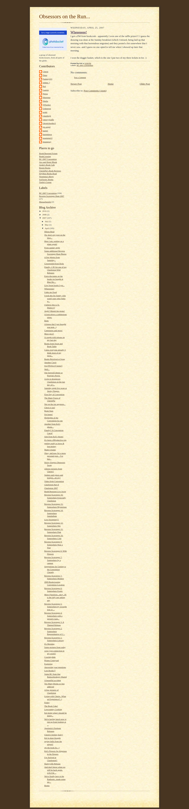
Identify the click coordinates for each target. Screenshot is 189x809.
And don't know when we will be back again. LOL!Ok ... (54, 770)
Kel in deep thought (52, 738)
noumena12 (47, 138)
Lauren (46, 90)
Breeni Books (44, 168)
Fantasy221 (47, 79)
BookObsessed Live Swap (55, 491)
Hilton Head (49, 231)
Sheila (45, 101)
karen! (45, 131)
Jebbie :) (46, 83)
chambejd (47, 116)
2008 (44, 214)
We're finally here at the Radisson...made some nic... (55, 779)
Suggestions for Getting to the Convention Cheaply (55, 569)
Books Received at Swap (54, 359)
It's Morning (49, 644)
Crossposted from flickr (54, 263)
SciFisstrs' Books (46, 179)
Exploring (48, 664)
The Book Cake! (51, 706)
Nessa (45, 94)
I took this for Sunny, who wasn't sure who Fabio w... (55, 298)
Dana (45, 75)
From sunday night (52, 248)
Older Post (145, 83)
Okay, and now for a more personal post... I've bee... (55, 456)
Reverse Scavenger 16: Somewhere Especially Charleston (55, 498)
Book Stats (48, 411)
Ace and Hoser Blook (48, 162)
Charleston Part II (51, 485)
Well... (47, 369)
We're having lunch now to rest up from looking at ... (55, 722)
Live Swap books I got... (54, 285)
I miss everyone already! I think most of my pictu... (55, 353)
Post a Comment (80, 78)
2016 (44, 211)
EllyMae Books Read (48, 173)
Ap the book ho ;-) (52, 748)
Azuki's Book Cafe (47, 165)
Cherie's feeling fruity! (53, 735)
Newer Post (76, 83)
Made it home (50, 450)
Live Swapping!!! (51, 519)
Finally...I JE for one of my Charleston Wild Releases (55, 270)
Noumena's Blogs (46, 176)
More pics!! (49, 334)
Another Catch (50, 362)
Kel (44, 86)
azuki (45, 112)
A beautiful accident (52, 680)
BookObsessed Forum (48, 153)
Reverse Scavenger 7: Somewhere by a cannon (53, 560)
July (47, 221)
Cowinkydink (50, 657)
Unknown (47, 108)
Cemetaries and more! (53, 330)
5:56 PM (88, 63)
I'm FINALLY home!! (53, 366)
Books (47, 785)
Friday (47, 702)
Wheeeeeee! (49, 289)
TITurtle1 (47, 105)
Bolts (46, 321)
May (47, 225)
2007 (44, 218)
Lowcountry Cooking (53, 709)
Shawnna (46, 97)
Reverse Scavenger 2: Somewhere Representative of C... (54, 631)
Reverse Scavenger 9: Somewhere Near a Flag (53, 545)
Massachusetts (45, 202)
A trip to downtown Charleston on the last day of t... (54, 382)
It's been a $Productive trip (55, 440)
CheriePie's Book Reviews (50, 171)
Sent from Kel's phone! (53, 436)
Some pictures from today (55, 647)
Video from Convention (54, 481)
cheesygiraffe (48, 119)
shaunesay (47, 142)
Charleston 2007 (51, 488)
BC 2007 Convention (48, 159)
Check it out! (49, 407)
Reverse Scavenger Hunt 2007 (51, 196)
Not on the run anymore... (55, 404)
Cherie (45, 71)
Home (111, 83)
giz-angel (47, 127)
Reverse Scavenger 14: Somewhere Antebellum (53, 513)
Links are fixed (50, 292)
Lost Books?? (50, 670)
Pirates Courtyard (51, 660)
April (47, 228)
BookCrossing (45, 156)
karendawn (47, 134)
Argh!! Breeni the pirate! (54, 311)
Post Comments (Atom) (95, 90)
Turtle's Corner (45, 182)
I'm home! (48, 414)
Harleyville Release (52, 764)
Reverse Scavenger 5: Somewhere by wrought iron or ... (55, 607)
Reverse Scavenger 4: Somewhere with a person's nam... (53, 616)
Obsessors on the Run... (64, 16)
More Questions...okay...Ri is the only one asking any (55, 597)
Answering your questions (55, 667)
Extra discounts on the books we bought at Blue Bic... (53, 279)
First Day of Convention (54, 394)
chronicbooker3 (49, 123)
